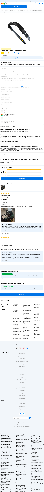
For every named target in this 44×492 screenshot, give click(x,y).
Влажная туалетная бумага (27, 311)
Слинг (35, 337)
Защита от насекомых (27, 310)
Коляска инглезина (37, 308)
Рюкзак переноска (37, 338)
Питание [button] (3, 309)
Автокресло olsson (16, 337)
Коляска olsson (36, 328)
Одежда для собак (22, 408)
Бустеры (14, 312)
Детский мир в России (18, 426)
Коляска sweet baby (37, 318)
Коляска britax (36, 327)
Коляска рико (36, 317)
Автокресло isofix (16, 328)
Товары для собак (22, 404)
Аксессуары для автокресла (22, 10)
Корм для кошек (22, 403)
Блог (22, 396)
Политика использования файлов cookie (22, 363)
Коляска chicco (36, 324)
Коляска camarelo (37, 315)
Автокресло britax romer (17, 314)
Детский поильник (37, 334)
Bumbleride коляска (37, 321)
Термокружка (36, 330)
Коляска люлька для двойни (26, 325)
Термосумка (36, 333)
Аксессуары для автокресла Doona (8, 12)
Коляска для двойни (26, 321)
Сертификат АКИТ (22, 364)
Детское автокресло (16, 303)
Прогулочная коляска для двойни (27, 323)
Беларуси (28, 426)
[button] (16, 6)
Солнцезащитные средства (26, 309)
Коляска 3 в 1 (25, 327)
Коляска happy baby (37, 313)
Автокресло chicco (16, 327)
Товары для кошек (22, 401)
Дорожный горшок (26, 305)
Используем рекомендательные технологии (22, 424)
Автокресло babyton (16, 322)
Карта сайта (22, 367)
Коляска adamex (36, 303)
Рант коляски (36, 305)
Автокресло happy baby (17, 321)
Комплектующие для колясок (26, 333)
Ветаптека (22, 409)
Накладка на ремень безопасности (26, 303)
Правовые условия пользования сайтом (22, 423)
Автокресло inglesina (16, 334)
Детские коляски (26, 313)
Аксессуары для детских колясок (27, 315)
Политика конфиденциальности (22, 361)
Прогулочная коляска (27, 318)
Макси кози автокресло (17, 317)
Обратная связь (22, 366)
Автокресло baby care (16, 335)
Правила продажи (22, 358)
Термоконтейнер (37, 331)
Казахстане (24, 426)
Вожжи (24, 336)
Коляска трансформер (27, 328)
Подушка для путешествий (15, 309)
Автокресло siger (16, 325)
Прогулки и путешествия (10, 10)
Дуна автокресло (16, 318)
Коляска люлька (26, 335)
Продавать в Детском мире (22, 355)
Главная (2, 10)
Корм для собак (22, 406)
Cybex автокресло (16, 315)
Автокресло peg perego (17, 331)
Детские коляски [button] (4, 307)
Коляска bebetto (36, 314)
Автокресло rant (15, 324)
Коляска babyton (36, 307)
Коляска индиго (36, 310)
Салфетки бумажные (26, 306)
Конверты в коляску (26, 331)
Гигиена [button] (2, 306)
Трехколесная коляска (37, 311)
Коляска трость (25, 317)
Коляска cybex (25, 338)
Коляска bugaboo (37, 304)
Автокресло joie (15, 332)
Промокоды (22, 359)
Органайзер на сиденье (17, 338)
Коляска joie (36, 323)
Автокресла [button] (3, 303)
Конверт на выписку (26, 330)
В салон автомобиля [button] (5, 304)
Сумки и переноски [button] (5, 311)
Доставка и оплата (22, 353)
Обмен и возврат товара (22, 356)
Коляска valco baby (37, 320)
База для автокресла (16, 306)
